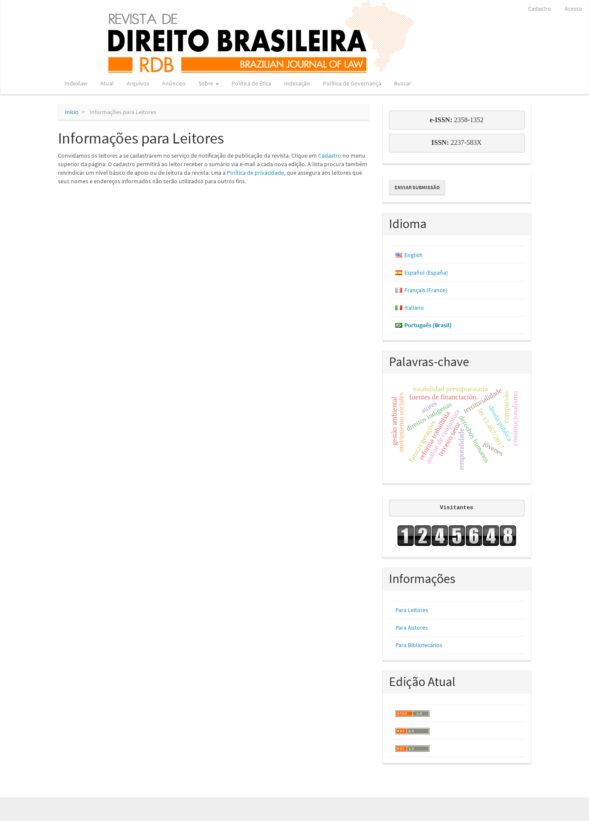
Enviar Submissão (417, 187)
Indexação (297, 83)
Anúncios (174, 83)
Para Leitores (411, 610)
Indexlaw (75, 83)
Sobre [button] (208, 83)
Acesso (573, 8)
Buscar (402, 83)
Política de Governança (352, 83)
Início (71, 112)
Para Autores (411, 627)
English (413, 255)
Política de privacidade (255, 172)
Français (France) (425, 290)
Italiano (414, 307)
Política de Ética (251, 83)
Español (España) (426, 272)
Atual (107, 83)
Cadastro (539, 8)
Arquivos (138, 83)
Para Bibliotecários (418, 645)
